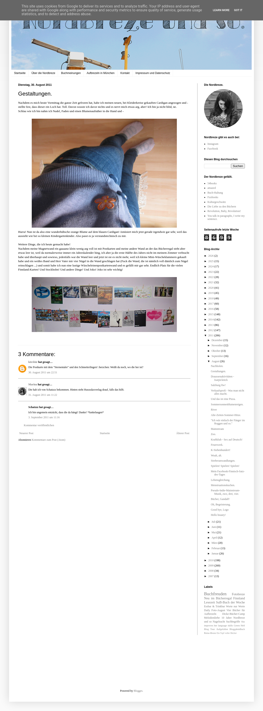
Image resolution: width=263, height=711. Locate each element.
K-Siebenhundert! (220, 450)
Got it (238, 10)
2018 (211, 298)
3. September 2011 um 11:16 (44, 417)
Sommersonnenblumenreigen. (227, 404)
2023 (211, 271)
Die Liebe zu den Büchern (221, 206)
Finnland (239, 598)
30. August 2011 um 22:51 (42, 372)
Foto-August (218, 610)
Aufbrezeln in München (100, 73)
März (215, 542)
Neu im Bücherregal (218, 598)
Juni (214, 527)
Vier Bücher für (235, 610)
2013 (211, 325)
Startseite (20, 73)
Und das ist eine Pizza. (223, 399)
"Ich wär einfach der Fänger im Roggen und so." (228, 422)
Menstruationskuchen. (223, 485)
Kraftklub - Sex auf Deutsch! (226, 439)
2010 (211, 560)
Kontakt (125, 73)
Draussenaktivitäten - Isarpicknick (222, 378)
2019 (211, 293)
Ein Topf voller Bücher (226, 633)
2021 (211, 282)
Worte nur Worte (235, 606)
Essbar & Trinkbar (214, 606)
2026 (211, 255)
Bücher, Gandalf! (220, 499)
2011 (211, 335)
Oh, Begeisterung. (221, 504)
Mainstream (217, 429)
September (218, 356)
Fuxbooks (212, 197)
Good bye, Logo (220, 509)
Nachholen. (217, 366)
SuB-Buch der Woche (230, 602)
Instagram (212, 143)
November (218, 345)
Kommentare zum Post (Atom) (48, 439)
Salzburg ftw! (218, 385)
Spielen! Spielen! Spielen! (225, 465)
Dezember (217, 340)
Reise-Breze (210, 633)
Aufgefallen (222, 629)
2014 (211, 319)
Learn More (221, 10)
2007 (211, 576)
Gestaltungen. (218, 371)
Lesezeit (209, 602)
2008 (211, 570)
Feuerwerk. (217, 444)
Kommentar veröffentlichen (39, 425)
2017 (211, 303)
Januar (215, 553)
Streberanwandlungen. (223, 460)
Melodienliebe (212, 617)
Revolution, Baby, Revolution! (224, 211)
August (216, 361)
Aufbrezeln (210, 613)
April (215, 537)
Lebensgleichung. (220, 480)
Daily (207, 610)
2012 (211, 330)
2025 (211, 261)
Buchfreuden (215, 593)
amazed (211, 187)
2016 (211, 308)
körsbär (32, 362)
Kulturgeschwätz (216, 202)
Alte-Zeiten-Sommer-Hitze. (226, 415)
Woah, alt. (216, 455)
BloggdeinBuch (237, 629)
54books (212, 183)
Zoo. (213, 434)
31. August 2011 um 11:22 (42, 394)
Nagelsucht (219, 621)
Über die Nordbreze (43, 73)
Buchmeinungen (71, 73)
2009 (211, 565)
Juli (214, 521)
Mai (214, 532)
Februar (216, 548)
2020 (211, 287)
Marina (32, 384)
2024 (211, 266)
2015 (211, 314)
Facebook (212, 148)
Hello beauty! (218, 515)
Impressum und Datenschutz (153, 73)
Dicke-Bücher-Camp (233, 613)
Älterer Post (182, 433)
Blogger (138, 690)
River (214, 409)
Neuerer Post (26, 433)
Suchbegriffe (233, 621)
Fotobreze (238, 594)
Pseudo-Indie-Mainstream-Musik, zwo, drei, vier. (225, 492)
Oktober (216, 350)
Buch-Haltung (215, 192)
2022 (211, 277)
